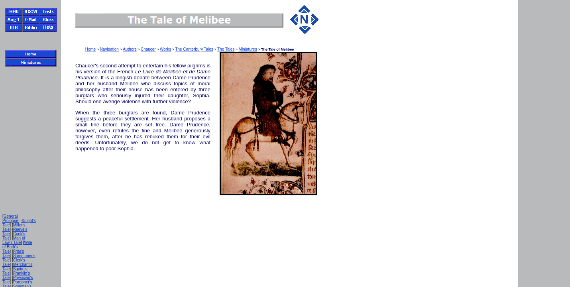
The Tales (225, 49)
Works (165, 49)
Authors (129, 49)
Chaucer (148, 49)
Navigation (109, 49)
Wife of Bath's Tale (17, 247)
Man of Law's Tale (13, 240)
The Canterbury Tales (194, 49)
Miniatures (248, 49)
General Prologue (10, 218)
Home (90, 49)
